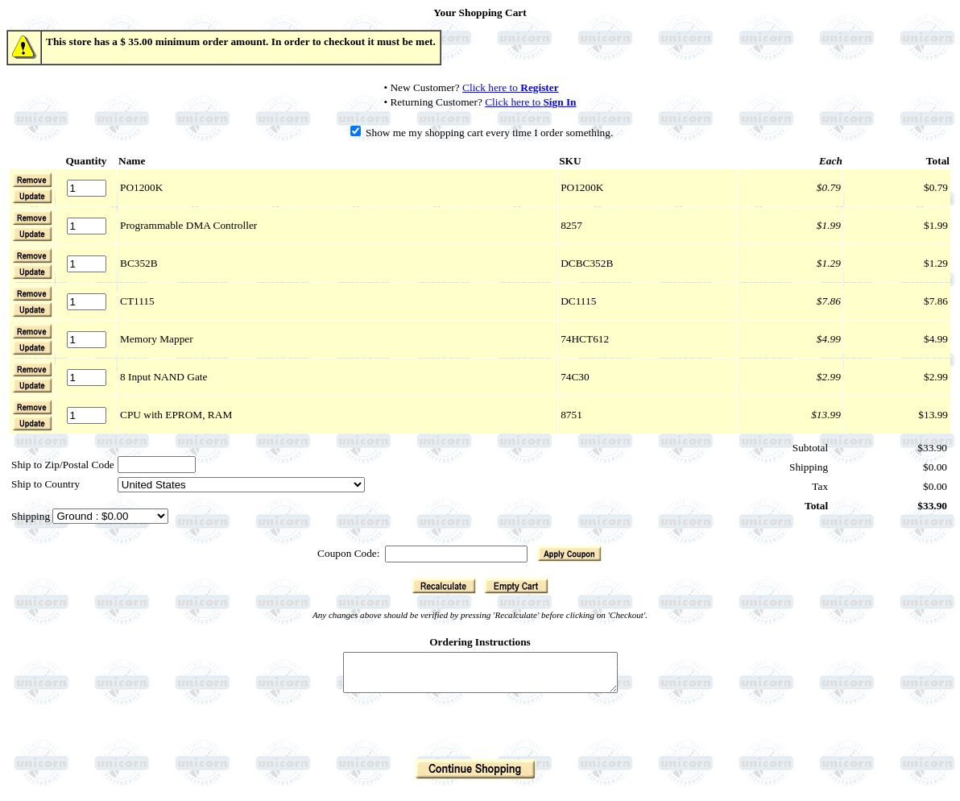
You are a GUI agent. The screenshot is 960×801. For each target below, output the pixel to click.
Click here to (510, 87)
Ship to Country (45, 484)
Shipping (31, 516)
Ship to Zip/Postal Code (62, 465)
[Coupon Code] (456, 554)
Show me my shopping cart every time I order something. (482, 133)
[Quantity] (86, 188)
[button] (32, 196)
